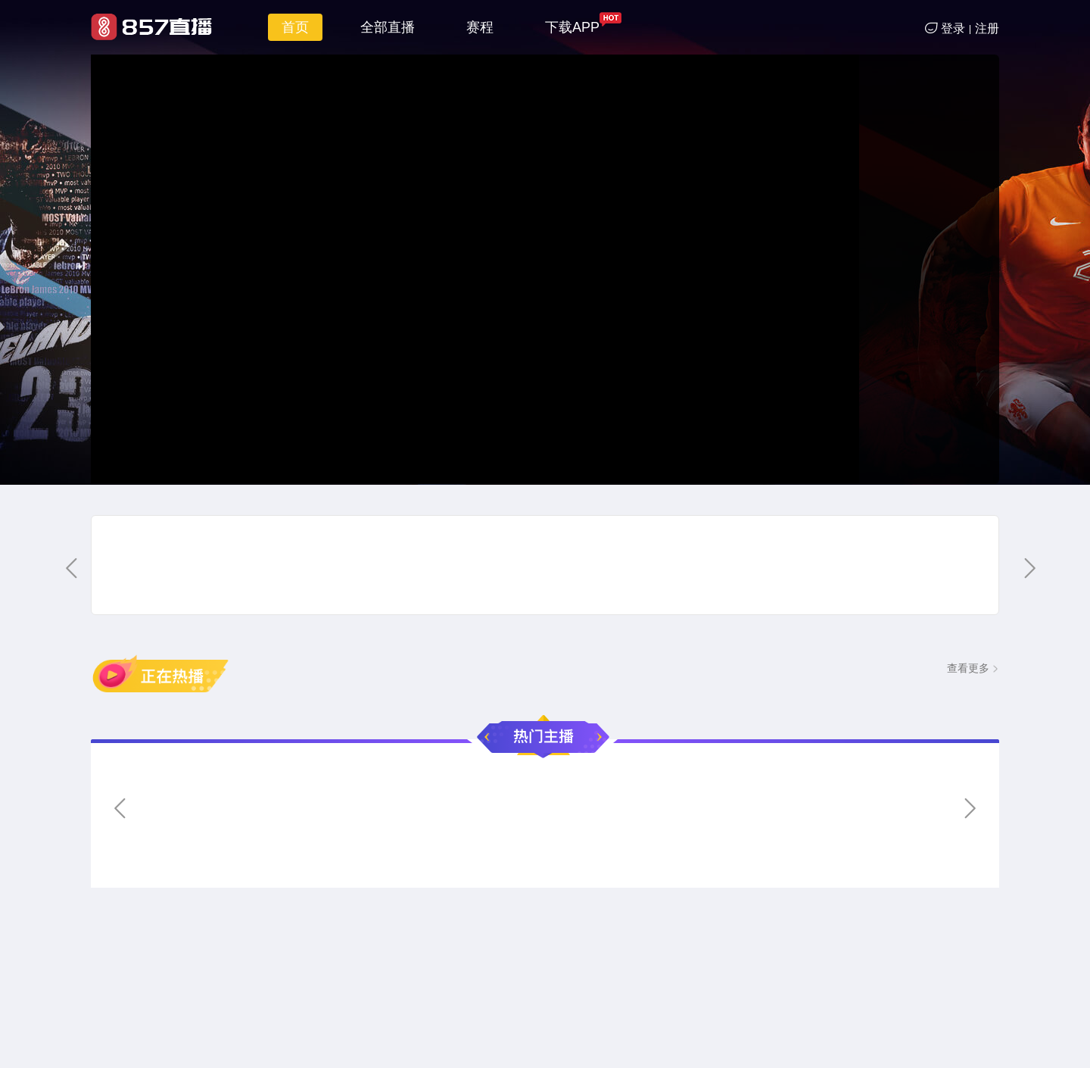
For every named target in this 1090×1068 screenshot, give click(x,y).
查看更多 (968, 668)
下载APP (572, 27)
